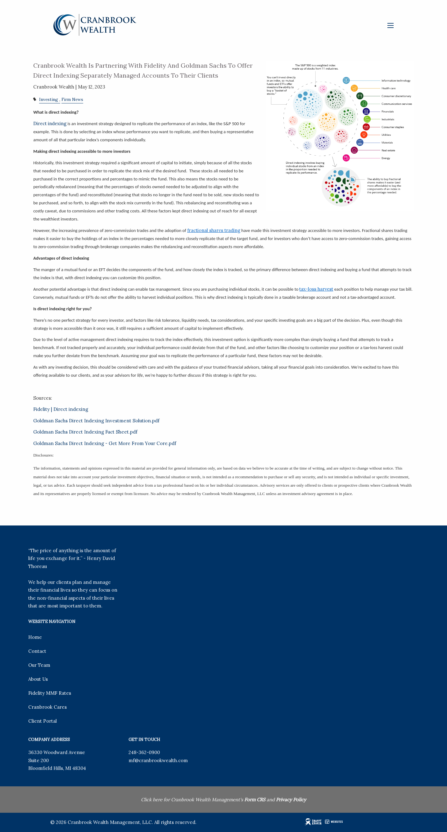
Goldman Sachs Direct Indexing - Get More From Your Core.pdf (104, 443)
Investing (48, 99)
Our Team (39, 665)
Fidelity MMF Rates (49, 693)
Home (35, 637)
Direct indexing (49, 123)
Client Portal (42, 721)
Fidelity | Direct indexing (60, 409)
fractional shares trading (213, 230)
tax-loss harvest (316, 289)
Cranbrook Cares (47, 707)
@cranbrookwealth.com (161, 760)
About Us (38, 679)
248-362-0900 (144, 752)
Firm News (72, 99)
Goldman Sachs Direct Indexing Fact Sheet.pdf (85, 432)
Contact (37, 651)
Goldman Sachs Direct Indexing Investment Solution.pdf (96, 421)
